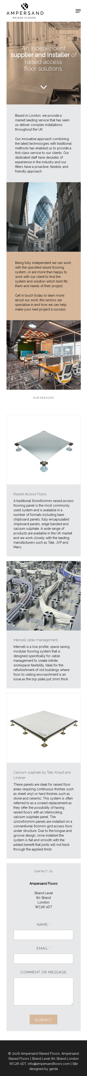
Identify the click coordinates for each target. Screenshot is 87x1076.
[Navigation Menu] (78, 11)
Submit (43, 1020)
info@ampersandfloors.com (49, 1064)
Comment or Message (43, 972)
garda (53, 1069)
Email (43, 948)
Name (43, 924)
